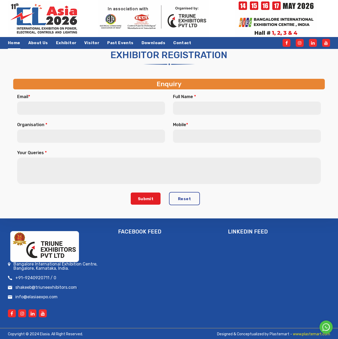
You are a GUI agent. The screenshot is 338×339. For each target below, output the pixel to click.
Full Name (184, 97)
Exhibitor (66, 42)
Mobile (180, 125)
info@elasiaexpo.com (36, 297)
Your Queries (32, 153)
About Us (38, 42)
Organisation (32, 125)
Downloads (154, 42)
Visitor (91, 42)
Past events (120, 42)
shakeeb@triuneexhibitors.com (46, 287)
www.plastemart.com (311, 334)
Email (23, 97)
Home (14, 42)
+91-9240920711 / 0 (35, 278)
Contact (182, 42)
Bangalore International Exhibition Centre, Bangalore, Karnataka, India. (55, 266)
